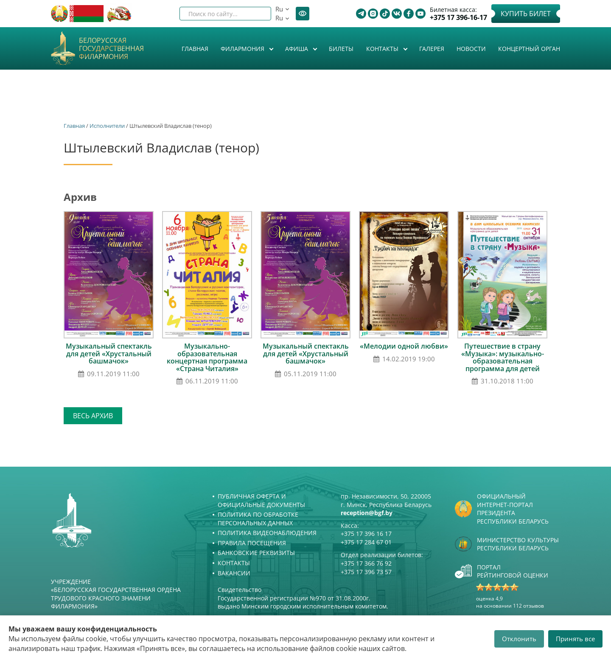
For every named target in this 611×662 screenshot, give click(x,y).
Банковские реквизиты (256, 553)
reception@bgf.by (366, 513)
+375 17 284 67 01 (366, 542)
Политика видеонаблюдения (267, 533)
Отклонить (519, 638)
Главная (195, 49)
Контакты (383, 49)
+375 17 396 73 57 (366, 572)
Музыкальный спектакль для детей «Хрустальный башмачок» (109, 353)
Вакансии (234, 573)
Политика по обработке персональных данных (258, 518)
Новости (471, 49)
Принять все (575, 638)
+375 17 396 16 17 (366, 534)
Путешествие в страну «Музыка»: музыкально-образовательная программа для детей (502, 357)
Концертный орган (529, 49)
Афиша (297, 49)
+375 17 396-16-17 (458, 18)
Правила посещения (252, 543)
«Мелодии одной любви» (404, 346)
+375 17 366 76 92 (366, 563)
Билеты (341, 49)
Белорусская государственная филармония (111, 49)
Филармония (243, 49)
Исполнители (107, 126)
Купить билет (526, 13)
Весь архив (93, 415)
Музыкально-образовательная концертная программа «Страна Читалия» (207, 357)
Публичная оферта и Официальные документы (261, 500)
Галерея (431, 49)
